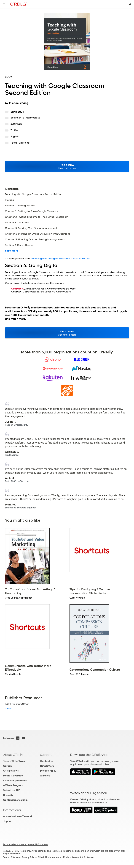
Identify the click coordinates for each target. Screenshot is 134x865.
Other (8, 708)
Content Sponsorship (15, 800)
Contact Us (46, 761)
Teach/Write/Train (14, 761)
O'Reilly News (11, 770)
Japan (7, 821)
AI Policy (45, 775)
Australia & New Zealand (17, 816)
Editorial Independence (49, 857)
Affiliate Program (13, 785)
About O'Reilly (13, 755)
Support (46, 755)
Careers (7, 766)
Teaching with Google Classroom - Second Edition (60, 258)
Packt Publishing (20, 142)
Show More (11, 251)
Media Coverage (13, 775)
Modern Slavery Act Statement (78, 857)
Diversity (8, 795)
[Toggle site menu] (4, 4)
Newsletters (47, 766)
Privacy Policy (48, 770)
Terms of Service (11, 857)
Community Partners (15, 780)
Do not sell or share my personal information (25, 844)
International (12, 810)
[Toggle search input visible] (130, 4)
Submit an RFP (11, 790)
